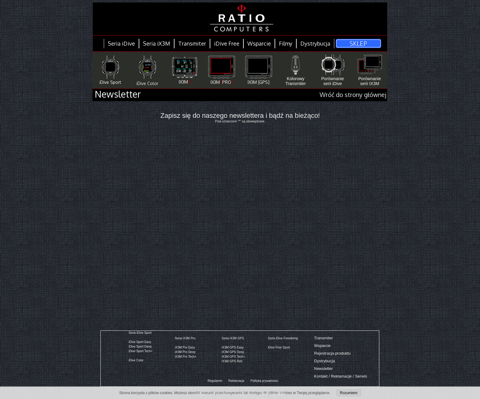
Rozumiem (348, 393)
